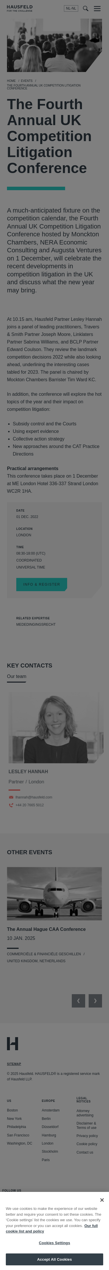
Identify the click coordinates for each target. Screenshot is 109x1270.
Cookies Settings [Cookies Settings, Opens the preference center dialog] (54, 1248)
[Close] (102, 1205)
